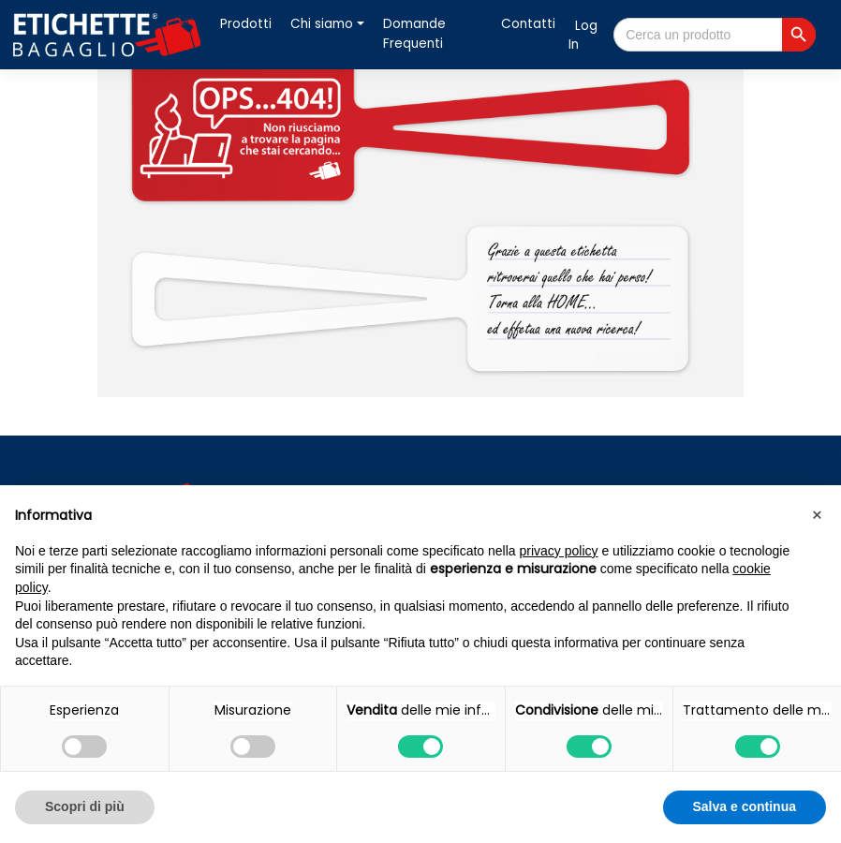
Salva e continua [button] (744, 806)
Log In (583, 35)
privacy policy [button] (559, 550)
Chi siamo (321, 24)
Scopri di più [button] (85, 806)
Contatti (528, 24)
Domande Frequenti (414, 33)
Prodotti (246, 24)
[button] (817, 515)
